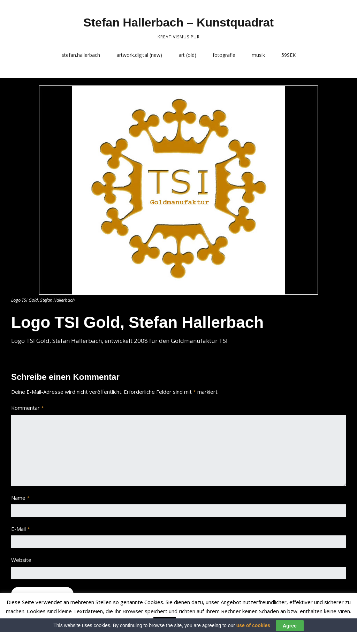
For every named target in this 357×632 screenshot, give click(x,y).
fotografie (224, 55)
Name (20, 497)
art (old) (187, 55)
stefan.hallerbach (81, 55)
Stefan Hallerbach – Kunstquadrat (178, 22)
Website (21, 559)
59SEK (288, 55)
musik (258, 55)
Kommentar (27, 407)
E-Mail (20, 528)
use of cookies (253, 628)
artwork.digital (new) (139, 55)
